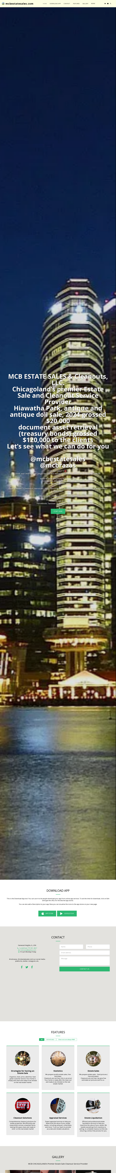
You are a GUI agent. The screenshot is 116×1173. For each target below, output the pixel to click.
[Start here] (58, 511)
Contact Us (84, 977)
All (41, 1048)
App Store (47, 922)
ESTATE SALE (50, 1048)
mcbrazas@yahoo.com (27, 958)
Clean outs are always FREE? (66, 1048)
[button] (99, 3)
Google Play (67, 922)
